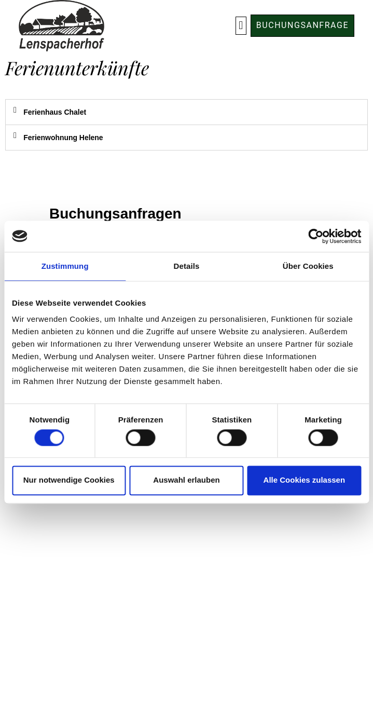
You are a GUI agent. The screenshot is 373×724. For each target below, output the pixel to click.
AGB (186, 556)
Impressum (186, 589)
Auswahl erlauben (186, 480)
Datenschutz (187, 573)
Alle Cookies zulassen (305, 480)
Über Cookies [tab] (308, 266)
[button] (241, 26)
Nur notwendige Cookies (69, 480)
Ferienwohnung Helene (63, 137)
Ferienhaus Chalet (54, 112)
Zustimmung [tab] (65, 266)
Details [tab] (187, 266)
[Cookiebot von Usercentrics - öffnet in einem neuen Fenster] (315, 236)
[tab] (186, 112)
